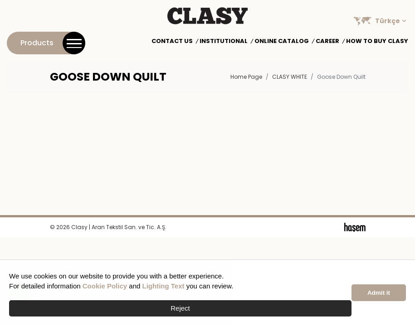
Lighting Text (163, 286)
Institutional (224, 41)
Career (327, 41)
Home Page (246, 77)
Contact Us (172, 41)
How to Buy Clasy (377, 41)
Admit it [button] (378, 292)
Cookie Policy (105, 286)
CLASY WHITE (289, 77)
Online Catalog (281, 41)
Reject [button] (180, 308)
